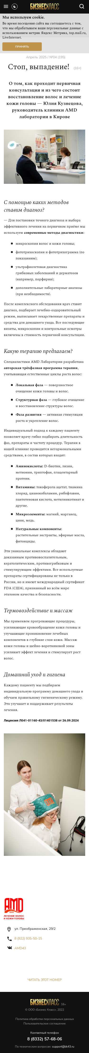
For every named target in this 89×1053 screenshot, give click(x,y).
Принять (22, 47)
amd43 (20, 948)
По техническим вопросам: (44, 1046)
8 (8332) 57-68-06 (44, 1039)
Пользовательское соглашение (44, 1023)
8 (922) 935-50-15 (28, 938)
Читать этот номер (45, 980)
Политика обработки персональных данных (44, 1019)
